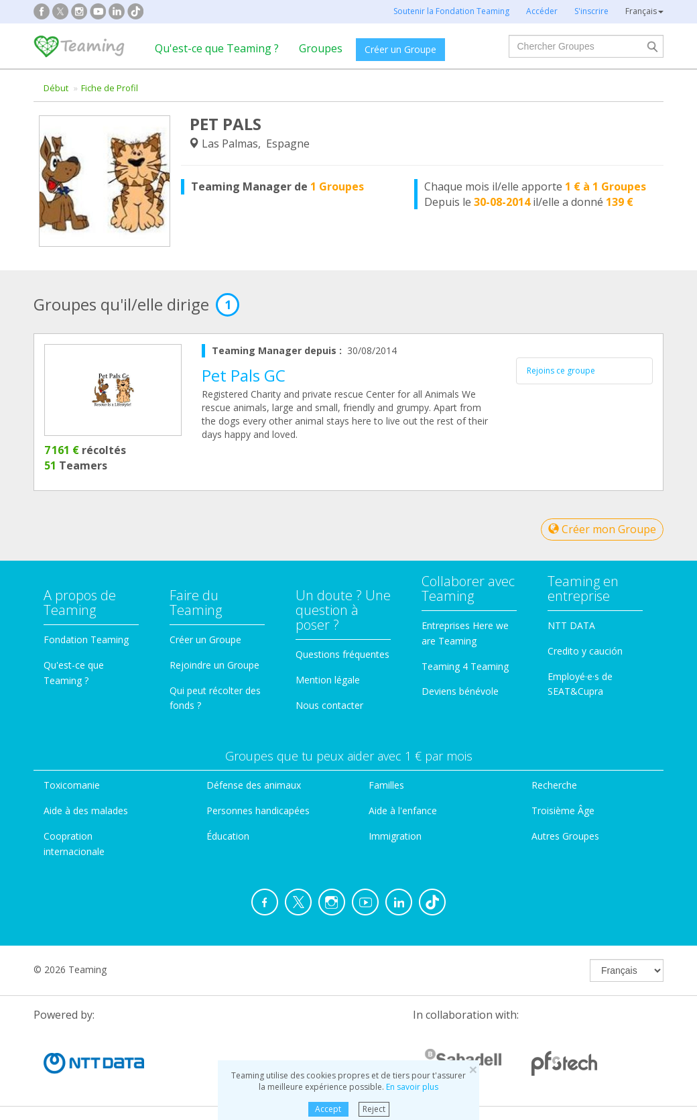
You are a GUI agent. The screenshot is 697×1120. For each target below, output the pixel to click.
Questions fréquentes (342, 654)
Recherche (554, 785)
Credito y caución (585, 651)
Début (56, 88)
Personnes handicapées (258, 810)
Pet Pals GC (244, 375)
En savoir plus (412, 1087)
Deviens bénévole (460, 691)
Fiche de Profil (109, 88)
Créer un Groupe (400, 49)
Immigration (395, 836)
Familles (386, 785)
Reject (374, 1109)
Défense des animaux (253, 785)
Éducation (227, 836)
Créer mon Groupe (602, 529)
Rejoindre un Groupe (214, 665)
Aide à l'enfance (403, 810)
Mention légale (328, 679)
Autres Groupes (565, 836)
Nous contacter (329, 705)
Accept (328, 1109)
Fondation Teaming (86, 639)
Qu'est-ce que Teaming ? (217, 48)
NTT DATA (571, 625)
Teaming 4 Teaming (465, 666)
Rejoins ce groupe (561, 370)
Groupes (320, 48)
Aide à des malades (86, 810)
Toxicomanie (72, 785)
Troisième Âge (562, 810)
